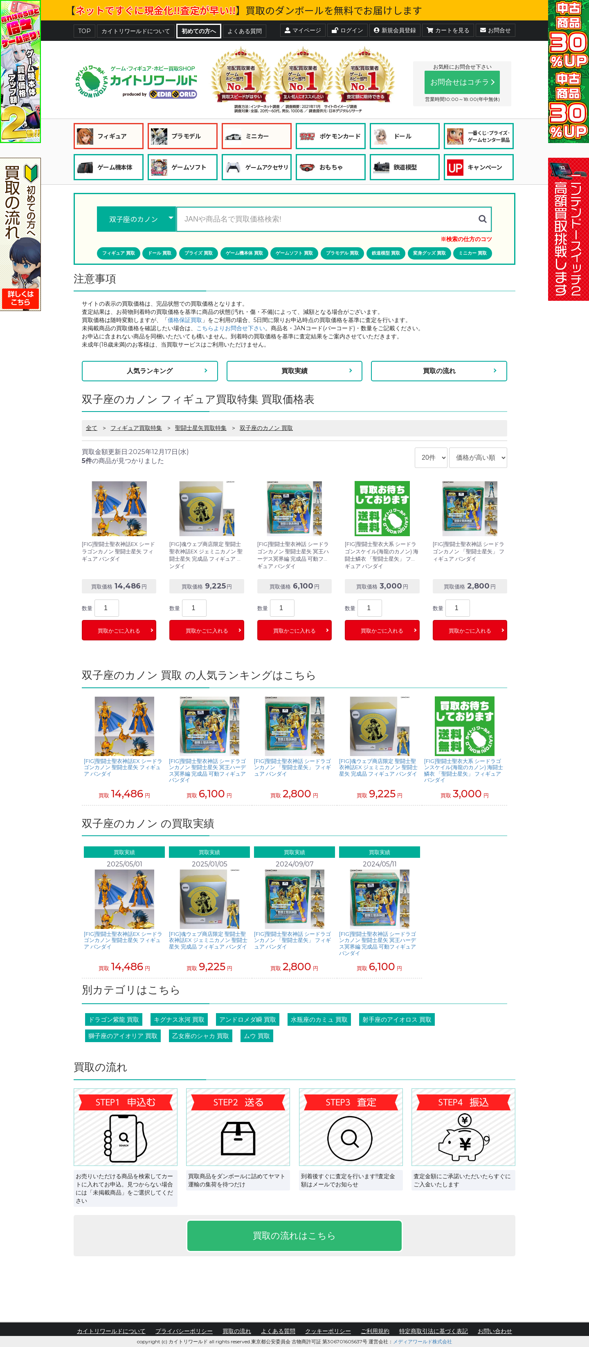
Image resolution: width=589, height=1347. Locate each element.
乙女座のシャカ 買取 (200, 1036)
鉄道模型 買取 (386, 253)
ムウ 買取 (257, 1036)
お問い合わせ (495, 1331)
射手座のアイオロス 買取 (397, 1019)
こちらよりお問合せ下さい (230, 328)
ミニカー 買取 (473, 253)
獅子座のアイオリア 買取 (122, 1036)
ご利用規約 (375, 1331)
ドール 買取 (159, 253)
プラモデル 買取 (342, 253)
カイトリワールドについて (135, 31)
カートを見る (448, 30)
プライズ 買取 (198, 253)
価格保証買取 (185, 320)
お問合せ (495, 30)
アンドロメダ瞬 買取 (247, 1019)
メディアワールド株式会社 (422, 1341)
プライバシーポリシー (184, 1331)
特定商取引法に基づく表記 (433, 1331)
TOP (84, 31)
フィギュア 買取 (118, 253)
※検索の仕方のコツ (466, 239)
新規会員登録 (395, 30)
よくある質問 (244, 31)
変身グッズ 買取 (429, 253)
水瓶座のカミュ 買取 (319, 1019)
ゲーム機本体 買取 (244, 253)
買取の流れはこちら (294, 1235)
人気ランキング (150, 371)
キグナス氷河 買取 (179, 1019)
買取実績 (294, 371)
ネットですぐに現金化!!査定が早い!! (155, 10)
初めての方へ (199, 31)
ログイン (347, 30)
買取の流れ (439, 371)
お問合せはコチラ (459, 82)
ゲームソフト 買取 (294, 253)
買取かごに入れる (119, 631)
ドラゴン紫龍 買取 (113, 1019)
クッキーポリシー (328, 1331)
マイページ (303, 30)
